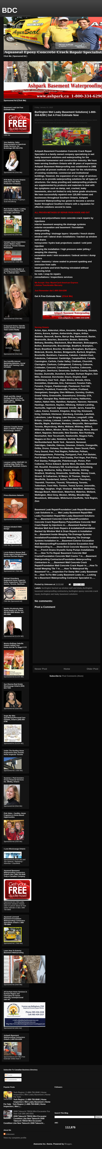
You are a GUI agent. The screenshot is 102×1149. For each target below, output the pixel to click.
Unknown (10, 1134)
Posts (8, 1075)
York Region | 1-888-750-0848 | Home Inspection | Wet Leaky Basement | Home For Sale (31, 1094)
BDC (9, 10)
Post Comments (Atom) (72, 676)
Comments (11, 1080)
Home (67, 669)
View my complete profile (15, 1138)
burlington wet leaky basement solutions (59, 594)
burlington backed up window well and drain (62, 588)
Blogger (68, 1144)
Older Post (92, 669)
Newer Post (41, 669)
